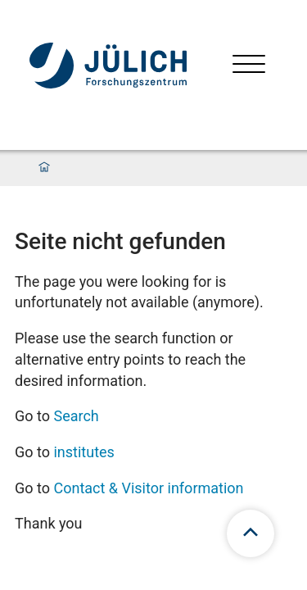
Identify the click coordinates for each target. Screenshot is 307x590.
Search (75, 415)
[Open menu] (249, 66)
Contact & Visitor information (148, 488)
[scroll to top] (250, 533)
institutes (83, 452)
